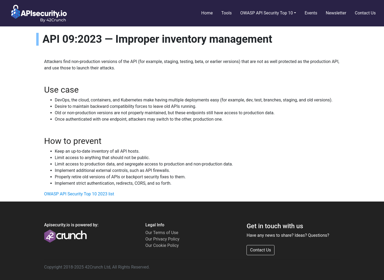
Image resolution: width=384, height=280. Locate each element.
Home (207, 12)
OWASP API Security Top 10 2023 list (79, 193)
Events (311, 12)
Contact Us (365, 12)
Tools (226, 12)
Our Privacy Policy (162, 239)
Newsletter (336, 12)
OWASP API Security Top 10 (266, 12)
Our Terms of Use (161, 232)
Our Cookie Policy (162, 245)
